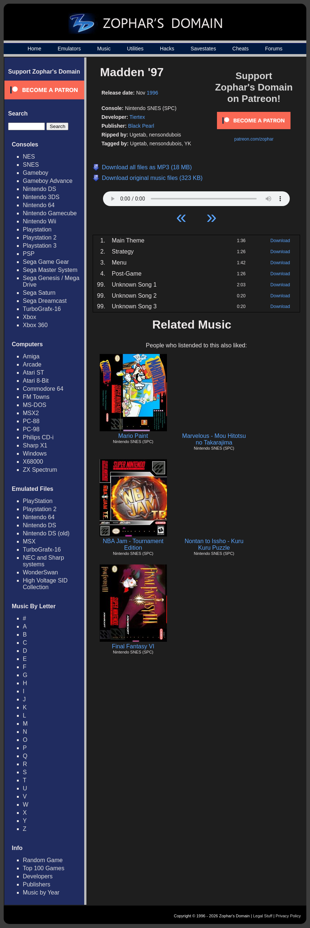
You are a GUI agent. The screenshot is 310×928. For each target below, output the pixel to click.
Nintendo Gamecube (50, 213)
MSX (29, 541)
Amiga (31, 356)
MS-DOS (34, 405)
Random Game (43, 860)
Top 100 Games (43, 868)
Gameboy (35, 173)
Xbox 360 (35, 325)
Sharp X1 (35, 445)
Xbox (29, 317)
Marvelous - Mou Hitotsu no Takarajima (214, 439)
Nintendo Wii (39, 221)
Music (104, 49)
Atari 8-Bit (36, 381)
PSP (29, 254)
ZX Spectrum (40, 470)
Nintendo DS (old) (46, 533)
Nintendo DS (39, 189)
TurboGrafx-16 (42, 309)
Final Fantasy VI (133, 646)
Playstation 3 (40, 245)
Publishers (36, 884)
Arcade (32, 364)
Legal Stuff (262, 916)
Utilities (135, 49)
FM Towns (36, 397)
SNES (31, 165)
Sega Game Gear (46, 262)
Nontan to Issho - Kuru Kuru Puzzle (214, 544)
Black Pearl (141, 126)
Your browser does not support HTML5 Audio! (196, 197)
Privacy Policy (288, 916)
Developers (38, 876)
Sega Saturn (39, 293)
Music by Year (41, 892)
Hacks (167, 49)
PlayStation (38, 501)
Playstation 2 (40, 237)
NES (29, 156)
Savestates (203, 49)
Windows (35, 453)
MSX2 (31, 413)
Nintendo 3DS (41, 197)
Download (280, 240)
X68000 (33, 461)
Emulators (69, 49)
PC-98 (31, 429)
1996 (152, 93)
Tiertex (137, 117)
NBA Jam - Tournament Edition (133, 544)
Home (34, 49)
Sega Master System (50, 270)
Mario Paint (133, 436)
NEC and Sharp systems (43, 561)
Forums (273, 49)
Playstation (37, 229)
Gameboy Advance (47, 181)
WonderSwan (40, 572)
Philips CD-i (38, 437)
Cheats (240, 49)
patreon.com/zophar (254, 139)
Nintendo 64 (38, 205)
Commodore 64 (43, 389)
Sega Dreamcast (45, 301)
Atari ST (33, 372)
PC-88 (31, 421)
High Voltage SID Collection (45, 583)
